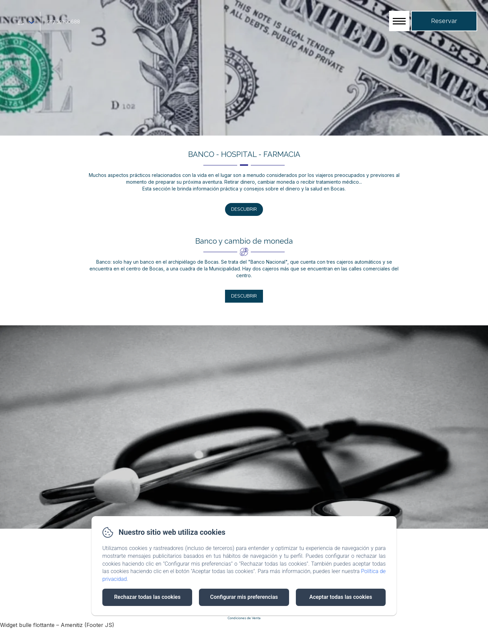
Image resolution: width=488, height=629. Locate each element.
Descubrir (244, 209)
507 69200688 (63, 21)
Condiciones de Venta (244, 618)
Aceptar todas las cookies (340, 597)
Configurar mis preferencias (244, 597)
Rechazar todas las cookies (147, 597)
